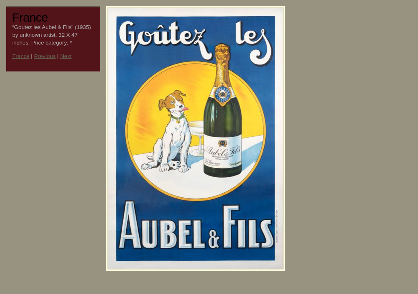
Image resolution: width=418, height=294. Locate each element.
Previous (45, 56)
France (20, 56)
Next (65, 56)
